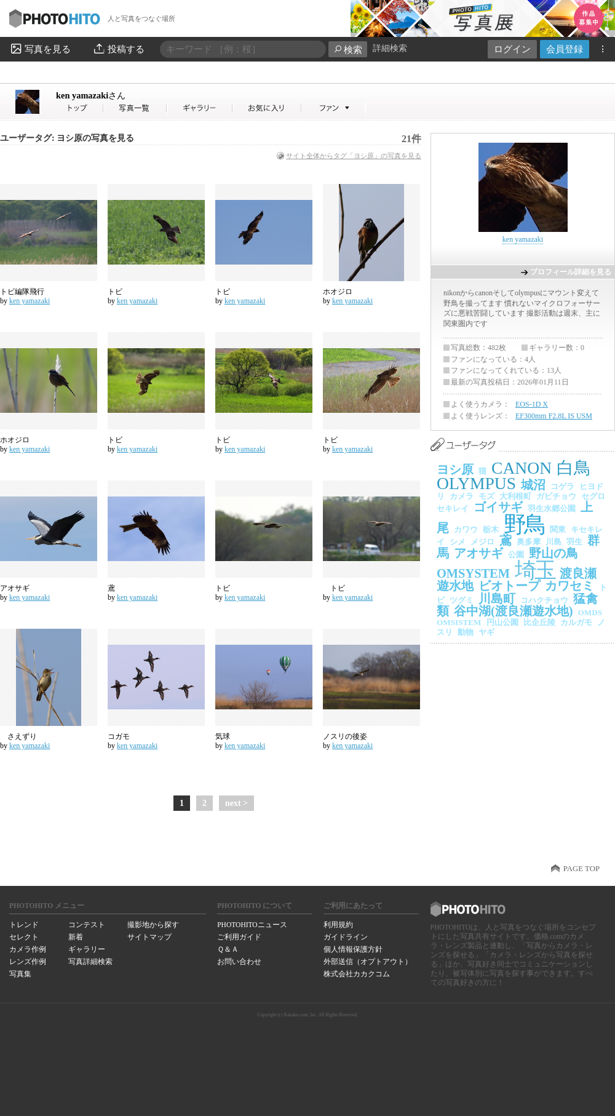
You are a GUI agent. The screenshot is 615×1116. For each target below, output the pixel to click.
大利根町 (515, 496)
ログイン (512, 49)
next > (236, 803)
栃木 (491, 529)
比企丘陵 (539, 622)
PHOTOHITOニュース (252, 924)
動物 (466, 632)
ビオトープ (509, 585)
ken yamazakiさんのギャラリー (200, 108)
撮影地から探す (153, 924)
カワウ (466, 529)
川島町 (496, 598)
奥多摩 (529, 541)
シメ (458, 541)
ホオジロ (337, 291)
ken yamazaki (90, 95)
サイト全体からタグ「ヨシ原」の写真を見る (353, 155)
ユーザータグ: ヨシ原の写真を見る (67, 138)
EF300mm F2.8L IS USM (553, 416)
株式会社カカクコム (356, 974)
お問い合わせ (239, 961)
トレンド (24, 924)
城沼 (533, 485)
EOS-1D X (531, 404)
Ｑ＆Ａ (228, 949)
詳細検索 (390, 48)
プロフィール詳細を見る (570, 272)
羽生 (574, 541)
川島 (553, 541)
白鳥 (574, 467)
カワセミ (569, 585)
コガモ (119, 736)
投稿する (118, 48)
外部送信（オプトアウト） (367, 961)
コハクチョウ (544, 600)
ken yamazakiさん (80, 108)
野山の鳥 (553, 553)
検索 (347, 49)
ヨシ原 (455, 469)
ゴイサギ (498, 507)
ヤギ (486, 632)
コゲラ (562, 486)
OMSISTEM (459, 622)
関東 (558, 529)
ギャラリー (86, 949)
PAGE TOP (581, 868)
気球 (222, 736)
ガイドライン (345, 937)
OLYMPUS (476, 483)
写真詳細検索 (90, 961)
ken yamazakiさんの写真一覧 (135, 108)
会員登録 (564, 49)
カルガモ (576, 622)
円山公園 (502, 622)
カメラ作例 (27, 949)
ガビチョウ (556, 496)
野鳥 (524, 524)
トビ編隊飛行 (22, 291)
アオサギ (15, 588)
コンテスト (86, 924)
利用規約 (338, 924)
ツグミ (462, 600)
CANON (521, 467)
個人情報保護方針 (353, 949)
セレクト (24, 937)
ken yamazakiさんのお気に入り (267, 108)
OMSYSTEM (473, 573)
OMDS (590, 612)
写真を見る (40, 48)
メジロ (482, 541)
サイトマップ (149, 937)
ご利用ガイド (239, 937)
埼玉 (535, 570)
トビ (115, 291)
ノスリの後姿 (345, 736)
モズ (486, 496)
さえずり (18, 736)
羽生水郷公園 (552, 508)
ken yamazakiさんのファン (333, 108)
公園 (516, 554)
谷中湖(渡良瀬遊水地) (513, 611)
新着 (75, 937)
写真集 (20, 974)
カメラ (462, 496)
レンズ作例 (27, 961)
